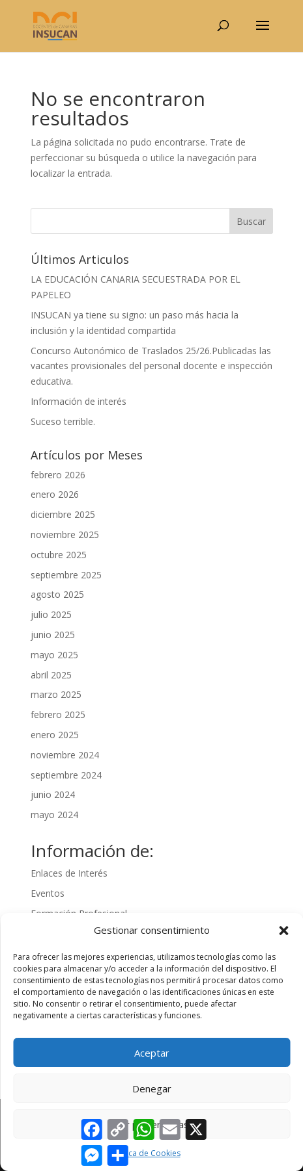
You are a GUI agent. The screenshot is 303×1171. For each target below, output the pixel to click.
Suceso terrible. (63, 421)
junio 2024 (53, 794)
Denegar (151, 1088)
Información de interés (78, 401)
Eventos (48, 893)
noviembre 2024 (65, 755)
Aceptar (151, 1052)
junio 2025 (53, 634)
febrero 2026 (58, 475)
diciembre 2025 (63, 514)
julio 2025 (51, 614)
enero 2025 (55, 734)
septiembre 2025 (66, 575)
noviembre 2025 (65, 534)
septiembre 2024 (66, 775)
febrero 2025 (58, 714)
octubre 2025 (59, 554)
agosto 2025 (57, 594)
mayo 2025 (54, 655)
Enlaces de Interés (69, 873)
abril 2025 (51, 675)
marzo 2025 (56, 694)
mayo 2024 (54, 814)
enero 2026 (55, 494)
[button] (283, 930)
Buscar (251, 221)
